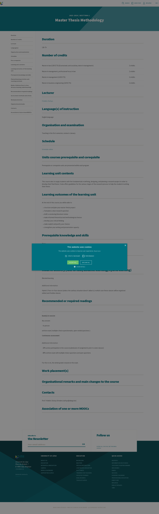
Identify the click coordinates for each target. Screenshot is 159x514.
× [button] (125, 245)
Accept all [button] (73, 262)
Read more (97, 251)
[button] (79, 257)
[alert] (79, 257)
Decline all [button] (86, 262)
